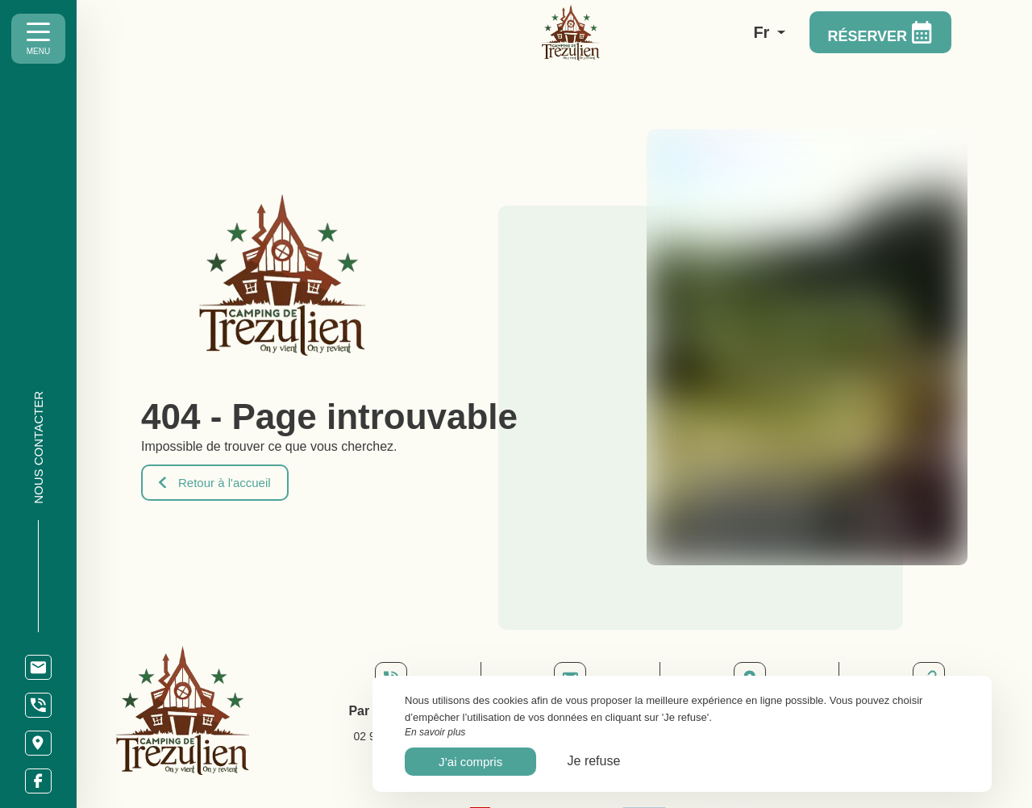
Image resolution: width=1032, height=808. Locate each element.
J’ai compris (470, 761)
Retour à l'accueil (215, 482)
